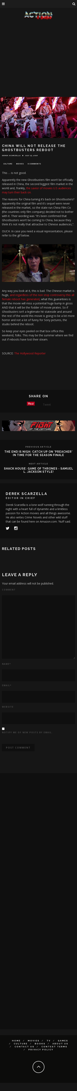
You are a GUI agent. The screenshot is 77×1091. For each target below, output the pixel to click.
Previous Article (38, 447)
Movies (20, 164)
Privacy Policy (41, 1050)
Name (6, 664)
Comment (9, 589)
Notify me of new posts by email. (27, 732)
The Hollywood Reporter (30, 353)
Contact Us (24, 1047)
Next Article (38, 464)
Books (40, 1044)
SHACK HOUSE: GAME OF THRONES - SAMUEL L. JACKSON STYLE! (38, 470)
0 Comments (34, 164)
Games (63, 1041)
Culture (7, 164)
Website (8, 706)
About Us (60, 1044)
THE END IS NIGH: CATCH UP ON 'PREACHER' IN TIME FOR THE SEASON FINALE (38, 453)
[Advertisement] (37, 59)
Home (16, 1041)
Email (6, 685)
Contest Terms (54, 1047)
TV (49, 1041)
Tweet (47, 404)
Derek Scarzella (11, 155)
